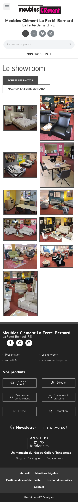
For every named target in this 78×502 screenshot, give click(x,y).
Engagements (55, 458)
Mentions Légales (46, 473)
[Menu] (6, 6)
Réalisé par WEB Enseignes (39, 497)
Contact (39, 487)
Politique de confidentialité (23, 480)
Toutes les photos (20, 80)
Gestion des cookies (59, 480)
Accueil (24, 473)
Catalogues (34, 458)
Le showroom (49, 354)
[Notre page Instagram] (50, 33)
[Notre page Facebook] (34, 33)
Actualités (11, 360)
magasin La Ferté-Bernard (26, 89)
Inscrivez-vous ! (55, 427)
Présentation (12, 354)
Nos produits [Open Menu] (39, 54)
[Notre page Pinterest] (42, 33)
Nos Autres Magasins (54, 360)
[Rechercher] (71, 44)
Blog (19, 458)
